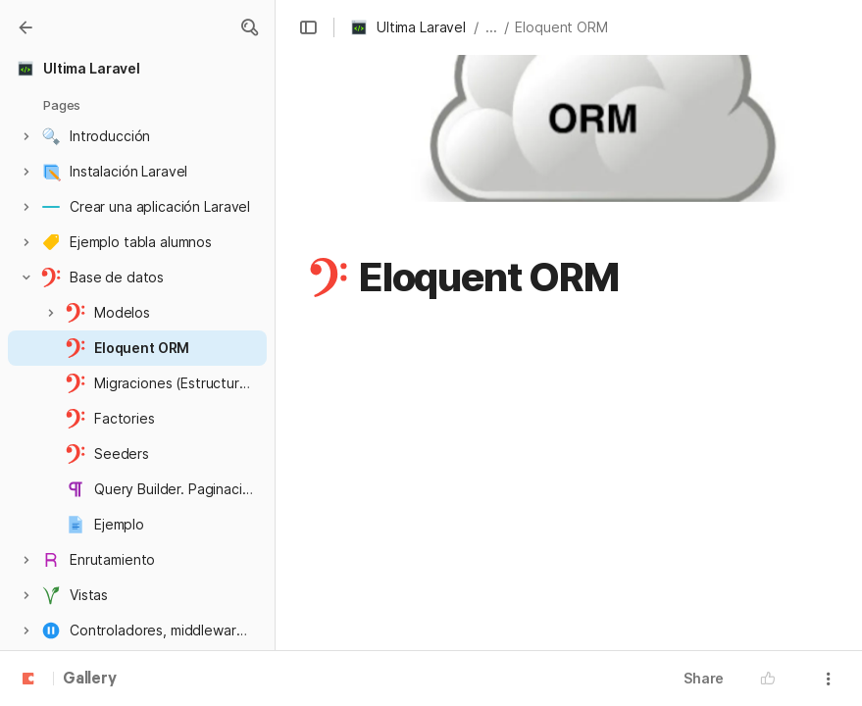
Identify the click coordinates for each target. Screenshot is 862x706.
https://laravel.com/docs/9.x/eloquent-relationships (543, 630)
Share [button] (704, 678)
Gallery (90, 679)
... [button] (491, 27)
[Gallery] (25, 27)
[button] (249, 27)
